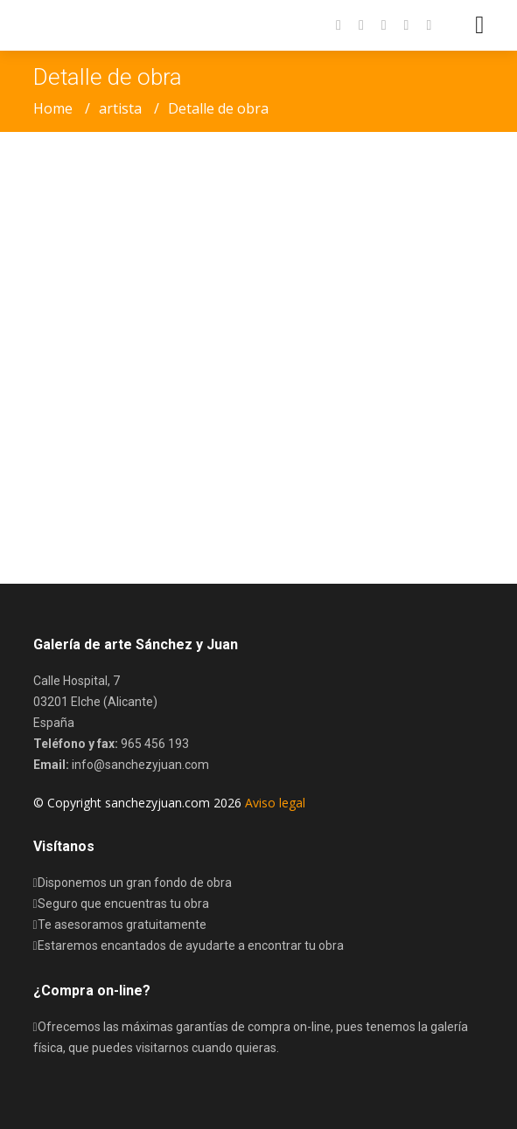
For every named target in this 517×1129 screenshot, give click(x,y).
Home (53, 108)
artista (120, 108)
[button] (420, 25)
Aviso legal (275, 802)
